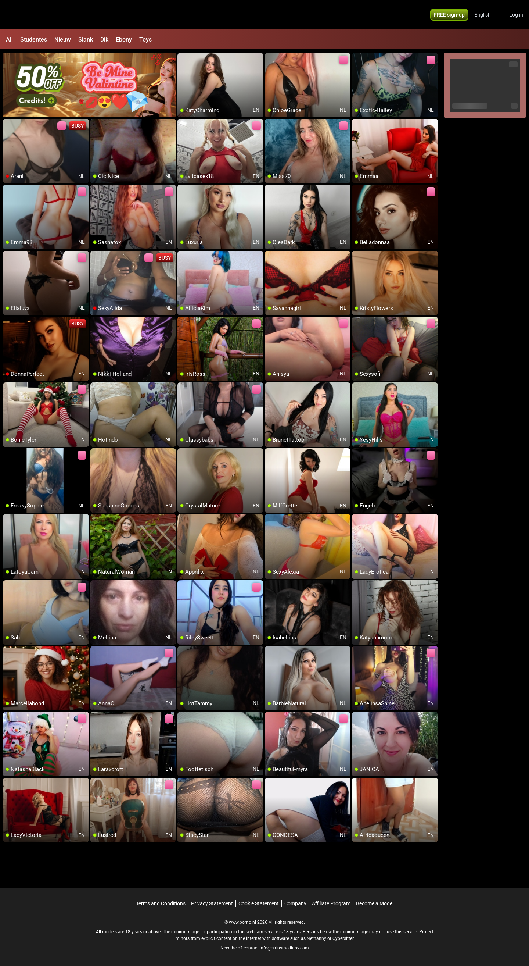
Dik (104, 39)
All (9, 39)
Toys (145, 39)
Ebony (124, 39)
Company (295, 903)
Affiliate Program (331, 903)
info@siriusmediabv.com (284, 948)
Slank (85, 39)
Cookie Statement (258, 903)
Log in (516, 15)
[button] (487, 14)
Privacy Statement (212, 903)
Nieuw (62, 39)
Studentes (33, 39)
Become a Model (374, 903)
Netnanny (317, 938)
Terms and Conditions (161, 903)
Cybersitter (343, 938)
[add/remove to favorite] (183, 59)
